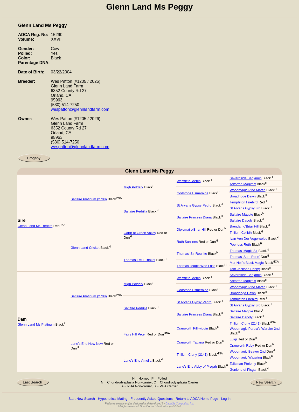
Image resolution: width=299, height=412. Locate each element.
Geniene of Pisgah (244, 370)
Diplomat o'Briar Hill (191, 229)
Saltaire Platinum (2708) (89, 199)
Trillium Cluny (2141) (245, 323)
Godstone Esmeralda (192, 193)
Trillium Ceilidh (241, 233)
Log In (226, 399)
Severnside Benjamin (246, 178)
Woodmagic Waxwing (246, 357)
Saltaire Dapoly (241, 220)
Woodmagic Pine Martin (248, 190)
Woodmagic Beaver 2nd (248, 351)
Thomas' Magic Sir (244, 251)
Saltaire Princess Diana (194, 217)
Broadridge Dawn (243, 196)
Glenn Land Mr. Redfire (35, 226)
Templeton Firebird (244, 202)
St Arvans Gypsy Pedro (194, 205)
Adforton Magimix (243, 184)
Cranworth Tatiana (190, 342)
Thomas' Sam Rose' (245, 257)
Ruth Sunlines (187, 242)
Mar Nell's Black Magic (247, 263)
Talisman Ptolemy (243, 364)
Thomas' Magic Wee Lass (196, 266)
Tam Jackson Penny (245, 269)
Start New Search (81, 399)
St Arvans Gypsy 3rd (245, 208)
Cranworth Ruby (242, 345)
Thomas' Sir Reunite (192, 254)
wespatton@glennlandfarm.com (80, 109)
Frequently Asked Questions (151, 399)
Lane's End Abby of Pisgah (197, 366)
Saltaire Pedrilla (135, 211)
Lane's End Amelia (137, 360)
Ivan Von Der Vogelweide (248, 239)
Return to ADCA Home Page (197, 399)
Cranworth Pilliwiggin (192, 328)
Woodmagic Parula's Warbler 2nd (255, 329)
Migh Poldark (133, 187)
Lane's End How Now (87, 344)
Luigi (233, 339)
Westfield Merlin (188, 181)
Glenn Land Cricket (85, 248)
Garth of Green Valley (140, 233)
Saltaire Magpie (241, 214)
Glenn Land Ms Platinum (36, 324)
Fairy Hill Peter (135, 334)
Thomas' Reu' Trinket (139, 260)
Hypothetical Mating (112, 399)
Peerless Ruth (240, 244)
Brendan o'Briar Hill (244, 226)
